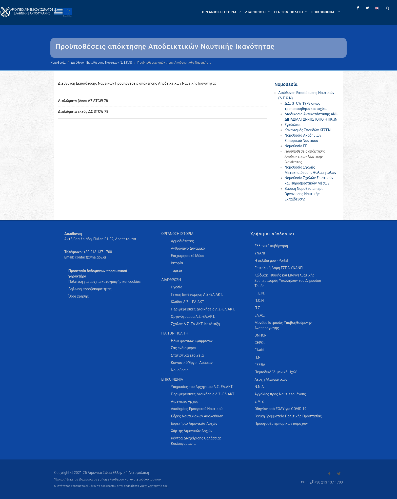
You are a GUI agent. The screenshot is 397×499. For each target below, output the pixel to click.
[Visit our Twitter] (339, 474)
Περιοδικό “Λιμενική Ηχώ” (275, 372)
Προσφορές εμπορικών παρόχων (281, 423)
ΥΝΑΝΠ (260, 253)
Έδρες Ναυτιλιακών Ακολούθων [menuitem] (197, 416)
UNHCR (260, 335)
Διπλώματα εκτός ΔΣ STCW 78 (83, 111)
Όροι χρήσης (78, 296)
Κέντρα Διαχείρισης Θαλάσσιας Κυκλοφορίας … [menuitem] (196, 441)
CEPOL (259, 343)
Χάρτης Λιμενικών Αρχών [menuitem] (191, 431)
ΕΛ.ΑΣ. (259, 315)
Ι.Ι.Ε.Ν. (259, 293)
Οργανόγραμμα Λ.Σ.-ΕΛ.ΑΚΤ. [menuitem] (193, 317)
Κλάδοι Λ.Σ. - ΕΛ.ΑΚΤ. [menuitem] (188, 302)
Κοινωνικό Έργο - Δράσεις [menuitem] (192, 363)
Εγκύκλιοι (293, 125)
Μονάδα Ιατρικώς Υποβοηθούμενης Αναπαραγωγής (283, 325)
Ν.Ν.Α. (259, 387)
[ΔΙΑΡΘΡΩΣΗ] (258, 12)
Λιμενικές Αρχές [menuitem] (184, 401)
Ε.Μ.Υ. (259, 401)
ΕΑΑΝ (259, 350)
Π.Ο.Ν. (259, 301)
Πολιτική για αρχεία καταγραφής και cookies (104, 282)
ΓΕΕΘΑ (259, 365)
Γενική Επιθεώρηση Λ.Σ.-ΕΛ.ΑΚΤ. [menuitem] (197, 294)
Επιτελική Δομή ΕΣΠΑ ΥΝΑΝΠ (278, 268)
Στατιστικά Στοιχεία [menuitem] (187, 355)
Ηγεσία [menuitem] (176, 287)
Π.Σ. (257, 308)
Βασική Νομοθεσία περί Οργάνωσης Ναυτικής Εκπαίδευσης (304, 194)
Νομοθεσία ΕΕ (296, 146)
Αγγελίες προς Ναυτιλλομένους (280, 394)
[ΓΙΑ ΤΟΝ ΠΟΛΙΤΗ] (291, 12)
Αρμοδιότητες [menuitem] (182, 241)
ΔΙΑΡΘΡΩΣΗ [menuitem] (171, 280)
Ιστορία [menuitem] (177, 263)
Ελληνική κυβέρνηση (271, 246)
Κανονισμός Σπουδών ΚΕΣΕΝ (308, 130)
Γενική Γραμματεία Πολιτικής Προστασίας (288, 416)
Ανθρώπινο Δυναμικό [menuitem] (188, 248)
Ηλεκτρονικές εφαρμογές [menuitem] (192, 341)
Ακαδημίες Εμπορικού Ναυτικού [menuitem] (197, 409)
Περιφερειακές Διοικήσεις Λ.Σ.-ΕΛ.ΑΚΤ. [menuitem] (203, 309)
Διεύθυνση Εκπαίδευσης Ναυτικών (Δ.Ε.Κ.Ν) (101, 62)
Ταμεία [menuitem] (176, 270)
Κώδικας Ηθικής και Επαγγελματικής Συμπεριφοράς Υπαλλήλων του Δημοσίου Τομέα (287, 280)
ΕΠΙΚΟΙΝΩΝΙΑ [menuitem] (172, 379)
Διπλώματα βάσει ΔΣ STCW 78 (83, 101)
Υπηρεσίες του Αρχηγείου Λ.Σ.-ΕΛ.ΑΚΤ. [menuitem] (202, 387)
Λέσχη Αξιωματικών (270, 379)
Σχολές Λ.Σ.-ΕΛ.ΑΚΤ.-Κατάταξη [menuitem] (195, 324)
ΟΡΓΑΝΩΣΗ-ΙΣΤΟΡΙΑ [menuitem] (177, 234)
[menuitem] (326, 12)
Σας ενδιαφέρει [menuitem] (183, 348)
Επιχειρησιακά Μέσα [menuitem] (187, 256)
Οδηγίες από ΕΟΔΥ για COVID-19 (280, 409)
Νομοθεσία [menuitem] (180, 370)
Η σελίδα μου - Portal (271, 260)
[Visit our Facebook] (329, 474)
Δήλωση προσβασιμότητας (90, 289)
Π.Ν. (257, 357)
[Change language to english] (377, 8)
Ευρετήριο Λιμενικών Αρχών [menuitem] (194, 423)
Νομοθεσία (58, 62)
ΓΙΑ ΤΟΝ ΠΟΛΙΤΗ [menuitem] (174, 333)
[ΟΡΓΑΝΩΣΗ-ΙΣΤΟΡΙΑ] (222, 12)
